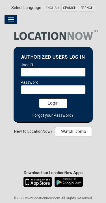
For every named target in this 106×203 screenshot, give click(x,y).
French (87, 8)
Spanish (69, 8)
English (52, 8)
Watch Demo (73, 131)
